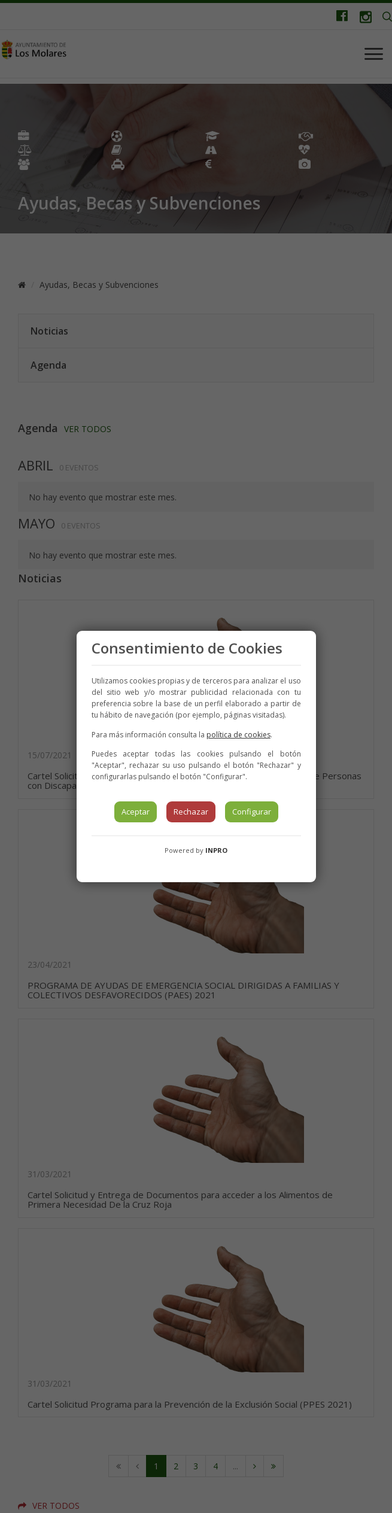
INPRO (216, 850)
